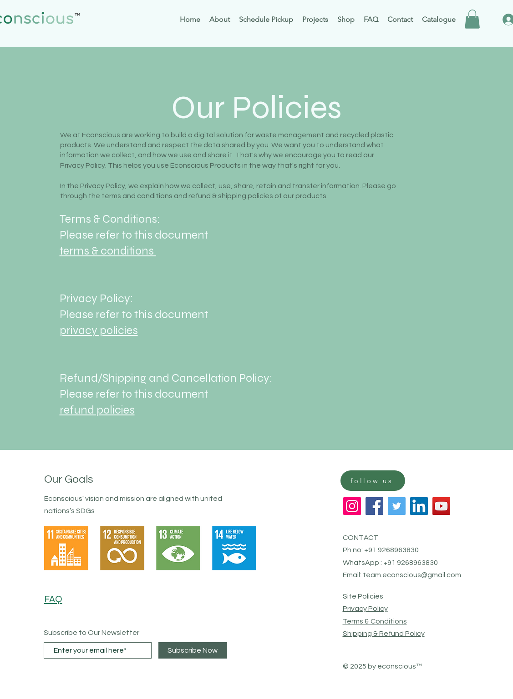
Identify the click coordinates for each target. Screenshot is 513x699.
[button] (472, 19)
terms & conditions (108, 251)
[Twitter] (397, 506)
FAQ (53, 599)
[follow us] (372, 480)
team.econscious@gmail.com (412, 575)
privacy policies (99, 330)
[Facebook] (374, 506)
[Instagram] (352, 506)
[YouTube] (441, 506)
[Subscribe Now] (192, 650)
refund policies (97, 410)
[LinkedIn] (419, 506)
